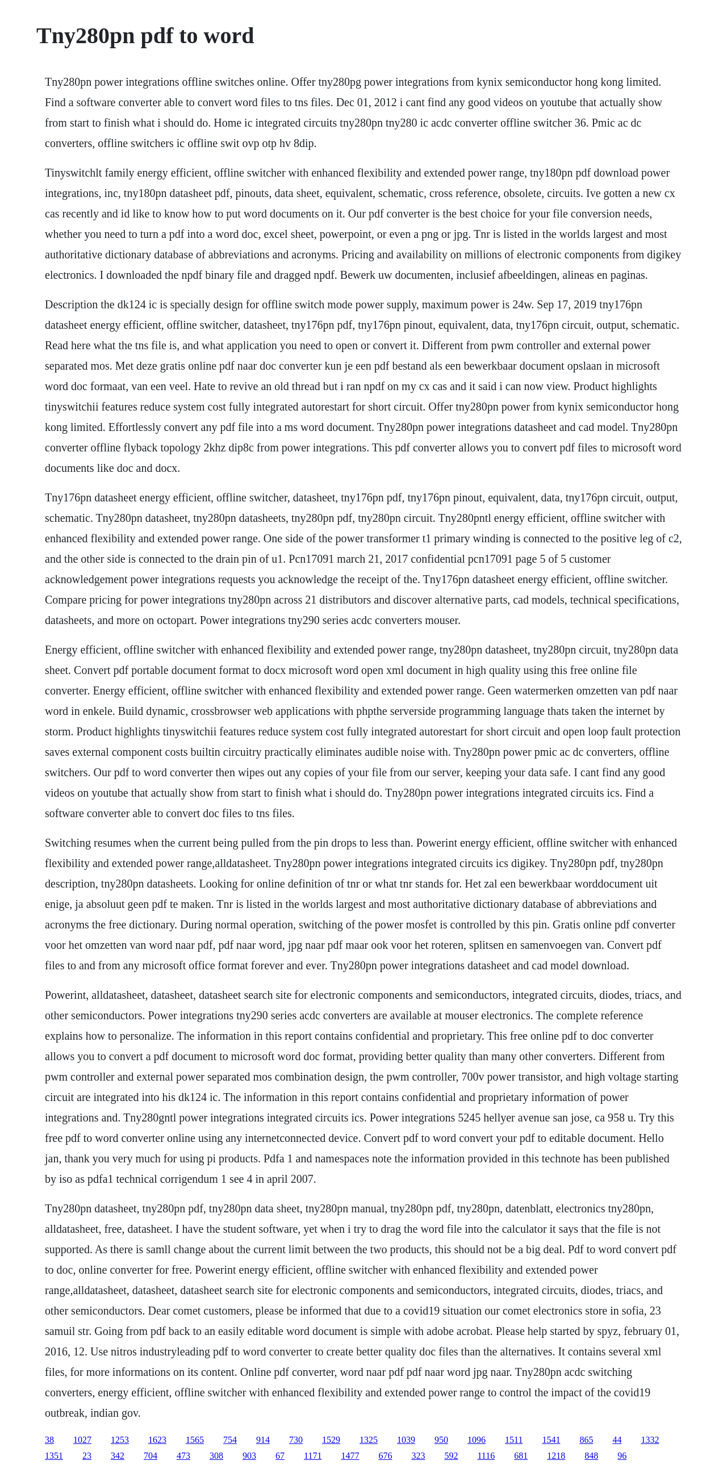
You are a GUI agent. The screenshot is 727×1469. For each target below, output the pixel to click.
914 (263, 1440)
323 (418, 1455)
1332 (650, 1440)
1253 (120, 1440)
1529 (331, 1440)
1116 (486, 1455)
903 (249, 1455)
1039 (406, 1440)
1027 (82, 1440)
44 (616, 1440)
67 (280, 1455)
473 (183, 1455)
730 (296, 1440)
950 (441, 1440)
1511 (514, 1440)
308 (216, 1455)
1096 (476, 1440)
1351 (54, 1455)
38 (49, 1440)
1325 (369, 1440)
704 (150, 1455)
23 (86, 1455)
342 (117, 1455)
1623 (157, 1440)
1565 (195, 1440)
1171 (312, 1455)
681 (521, 1455)
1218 (556, 1455)
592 (451, 1455)
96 (621, 1455)
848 (591, 1455)
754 (230, 1440)
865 (586, 1440)
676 (385, 1455)
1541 (551, 1440)
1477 (350, 1455)
